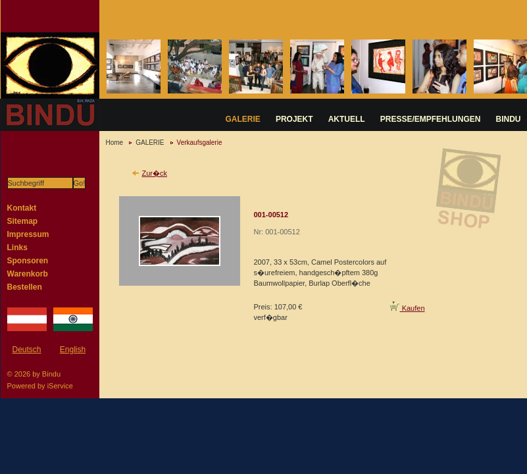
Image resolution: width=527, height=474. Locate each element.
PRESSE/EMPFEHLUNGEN (430, 119)
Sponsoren (28, 260)
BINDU (508, 119)
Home (115, 142)
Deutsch (26, 349)
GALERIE (243, 119)
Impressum (28, 234)
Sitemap (22, 221)
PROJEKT (294, 119)
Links (17, 247)
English (73, 349)
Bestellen (24, 287)
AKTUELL (346, 119)
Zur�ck (155, 173)
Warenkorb (27, 273)
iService (60, 386)
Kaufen (407, 308)
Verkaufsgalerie (199, 142)
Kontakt (22, 208)
